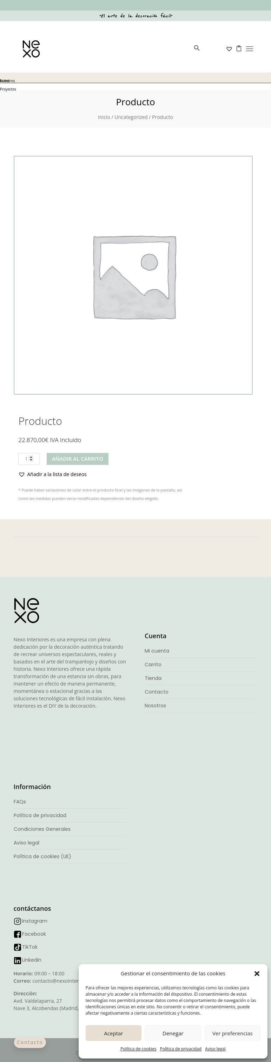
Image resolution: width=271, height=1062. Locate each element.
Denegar (173, 1033)
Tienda (153, 678)
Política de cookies (138, 1049)
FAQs (20, 801)
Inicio (104, 117)
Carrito (153, 664)
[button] (256, 973)
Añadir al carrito (77, 458)
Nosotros (155, 705)
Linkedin (31, 959)
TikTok (30, 946)
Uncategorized (130, 117)
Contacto (156, 691)
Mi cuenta (157, 650)
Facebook (34, 933)
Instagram (34, 920)
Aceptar (113, 1033)
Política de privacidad (180, 1049)
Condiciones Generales (42, 829)
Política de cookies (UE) (42, 856)
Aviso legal (215, 1049)
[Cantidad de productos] (28, 459)
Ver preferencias (232, 1033)
